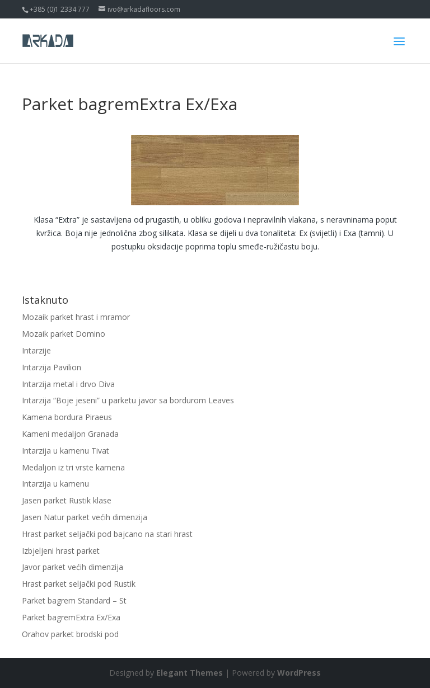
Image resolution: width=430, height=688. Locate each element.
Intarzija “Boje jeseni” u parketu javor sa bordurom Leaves (128, 400)
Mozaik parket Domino (63, 333)
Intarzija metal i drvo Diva (68, 384)
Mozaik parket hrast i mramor (76, 317)
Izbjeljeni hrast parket (61, 550)
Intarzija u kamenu (55, 483)
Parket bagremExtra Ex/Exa (71, 617)
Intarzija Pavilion (51, 367)
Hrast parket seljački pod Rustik (78, 583)
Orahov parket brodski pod (70, 634)
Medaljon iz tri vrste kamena (73, 467)
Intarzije (36, 350)
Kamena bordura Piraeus (67, 417)
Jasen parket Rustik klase (66, 500)
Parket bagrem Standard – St (74, 600)
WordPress (299, 672)
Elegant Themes (189, 672)
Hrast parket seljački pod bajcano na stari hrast (107, 534)
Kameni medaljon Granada (70, 433)
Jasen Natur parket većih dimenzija (84, 517)
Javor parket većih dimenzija (72, 567)
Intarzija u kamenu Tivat (65, 450)
